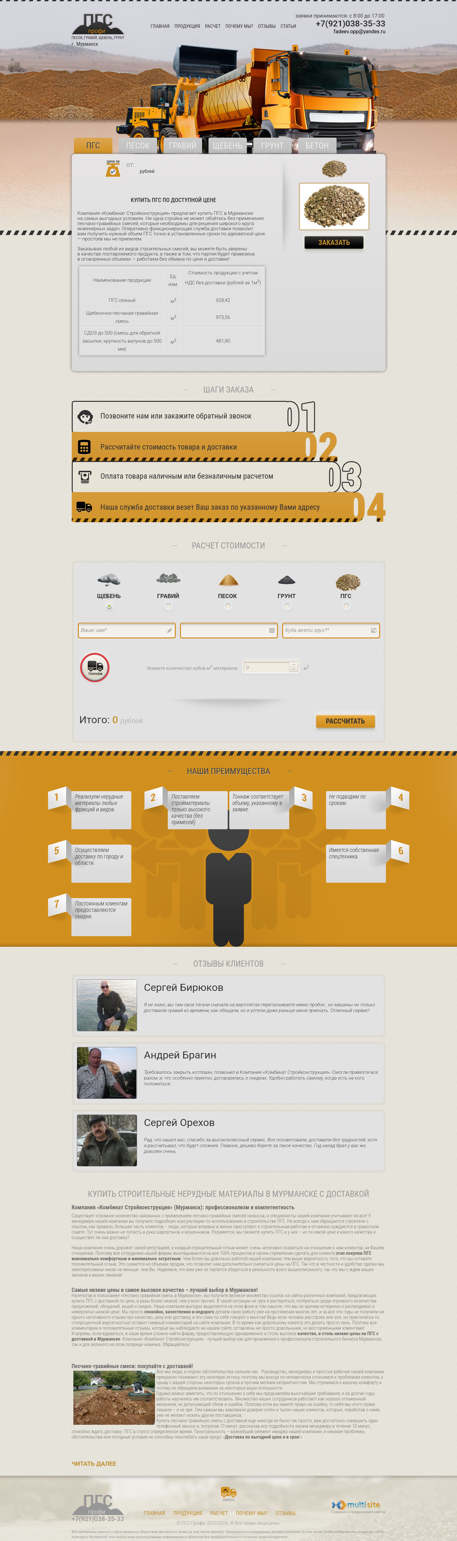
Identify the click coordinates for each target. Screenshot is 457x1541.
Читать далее (94, 1463)
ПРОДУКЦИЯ (187, 26)
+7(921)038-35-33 (351, 23)
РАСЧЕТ (213, 26)
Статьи (288, 26)
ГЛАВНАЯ (160, 26)
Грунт (272, 145)
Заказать (334, 243)
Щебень (227, 145)
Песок (138, 145)
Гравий (183, 145)
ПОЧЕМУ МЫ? (239, 26)
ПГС (93, 145)
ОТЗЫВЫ (267, 26)
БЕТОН (317, 145)
